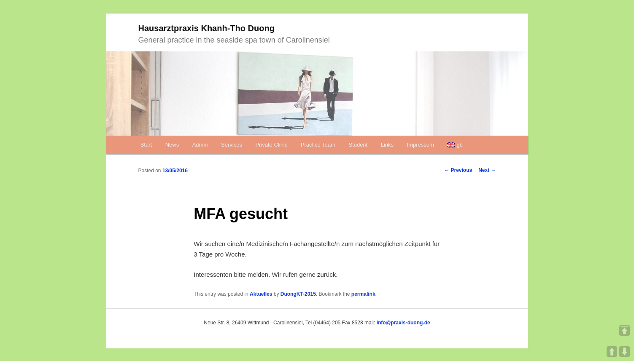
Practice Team (318, 145)
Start (146, 145)
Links (387, 145)
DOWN (624, 351)
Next (487, 170)
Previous (458, 170)
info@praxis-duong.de (403, 323)
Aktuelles (261, 294)
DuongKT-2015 (298, 294)
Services (231, 145)
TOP (624, 330)
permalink (363, 294)
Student (357, 145)
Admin (200, 145)
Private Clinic (271, 145)
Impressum (420, 145)
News (172, 145)
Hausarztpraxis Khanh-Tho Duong (206, 28)
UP (612, 351)
